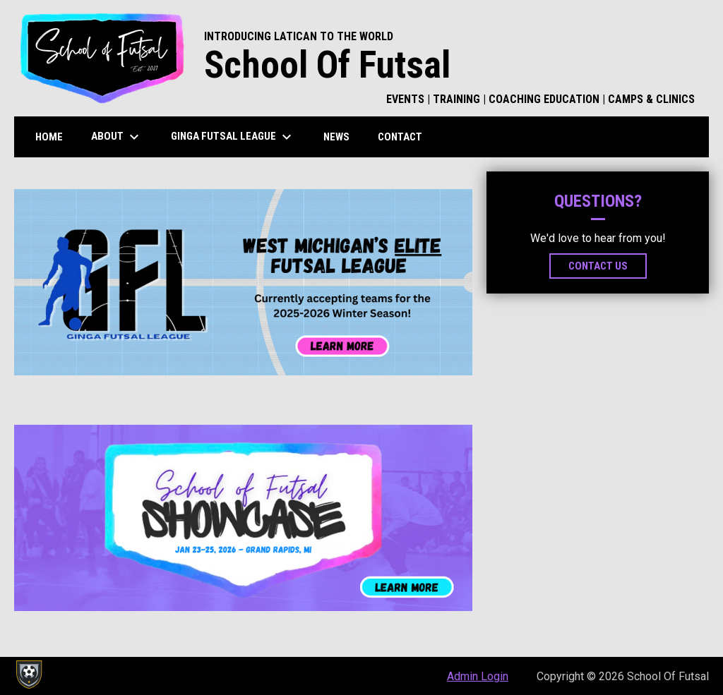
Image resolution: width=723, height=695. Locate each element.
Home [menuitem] (49, 137)
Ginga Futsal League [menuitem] (233, 136)
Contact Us (598, 266)
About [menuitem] (117, 136)
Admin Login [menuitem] (477, 676)
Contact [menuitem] (400, 137)
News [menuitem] (336, 137)
